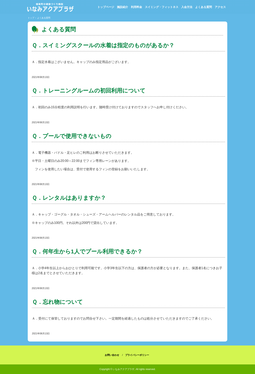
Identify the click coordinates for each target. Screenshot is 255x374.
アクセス (220, 7)
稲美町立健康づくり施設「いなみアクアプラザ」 (50, 8)
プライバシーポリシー (137, 355)
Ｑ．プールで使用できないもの (71, 136)
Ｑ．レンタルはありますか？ (69, 198)
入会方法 (186, 7)
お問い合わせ (112, 355)
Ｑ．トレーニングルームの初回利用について (88, 91)
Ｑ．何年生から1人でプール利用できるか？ (87, 251)
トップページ (105, 7)
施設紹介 (122, 7)
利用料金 (136, 7)
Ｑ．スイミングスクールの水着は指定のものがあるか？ (103, 45)
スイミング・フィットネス (161, 7)
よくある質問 (203, 7)
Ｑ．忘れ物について (57, 302)
